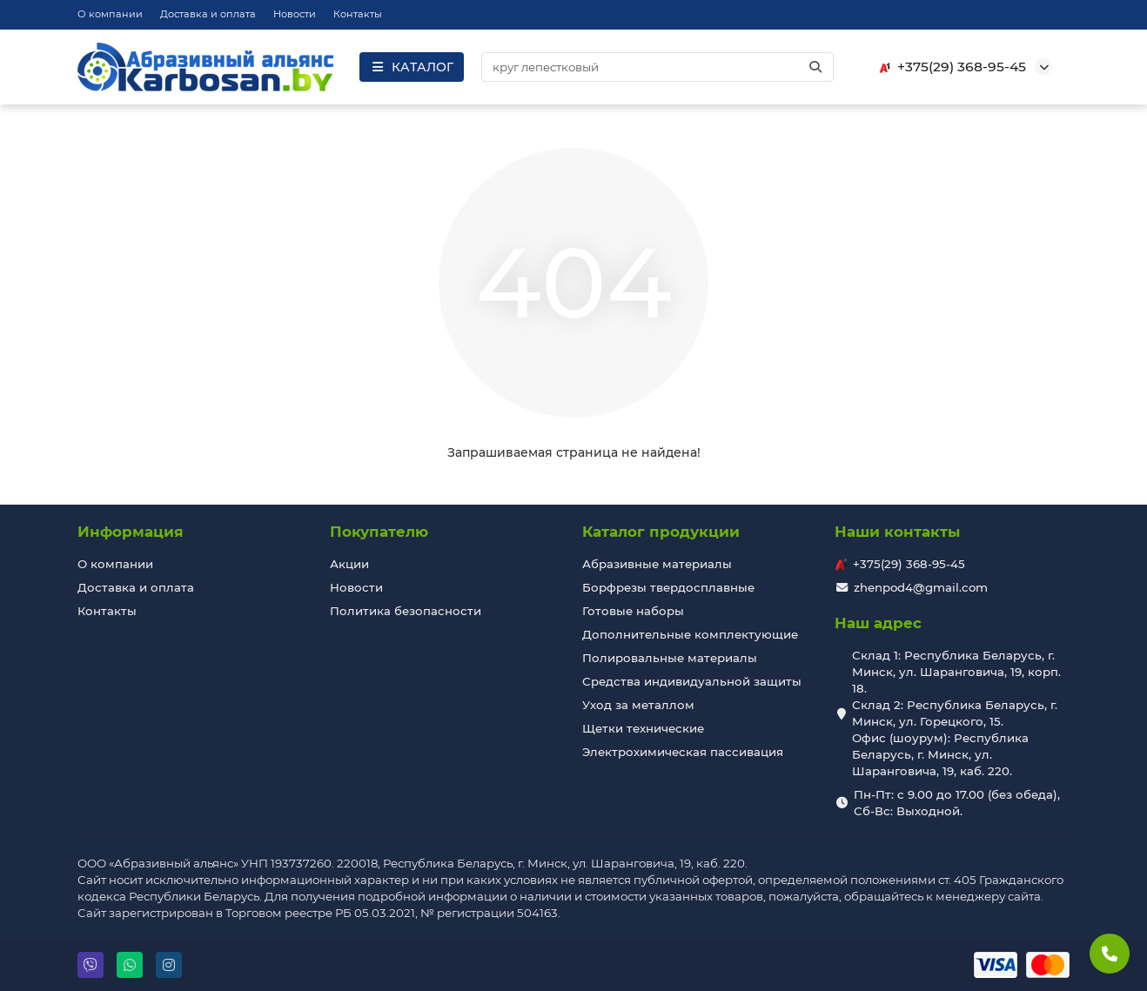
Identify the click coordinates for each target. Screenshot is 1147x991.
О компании (110, 14)
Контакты (357, 14)
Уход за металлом (638, 705)
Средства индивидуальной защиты (692, 681)
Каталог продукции (661, 531)
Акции (349, 564)
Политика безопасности (405, 611)
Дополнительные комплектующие (690, 634)
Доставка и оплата (208, 14)
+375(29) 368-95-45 (949, 67)
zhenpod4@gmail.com (921, 587)
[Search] (658, 67)
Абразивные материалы (657, 564)
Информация (130, 531)
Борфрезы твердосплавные (668, 587)
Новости (294, 14)
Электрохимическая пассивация (682, 752)
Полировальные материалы (669, 658)
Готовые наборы (633, 611)
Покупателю (379, 531)
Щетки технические (643, 728)
